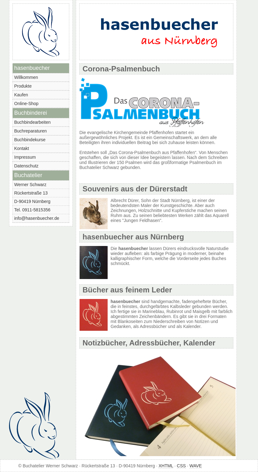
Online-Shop (26, 103)
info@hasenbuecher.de (36, 218)
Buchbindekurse (30, 139)
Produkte (23, 86)
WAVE (195, 465)
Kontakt (21, 148)
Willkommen (26, 77)
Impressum (25, 157)
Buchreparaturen (30, 130)
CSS (181, 465)
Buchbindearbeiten (32, 122)
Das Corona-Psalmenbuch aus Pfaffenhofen (152, 152)
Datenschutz (26, 165)
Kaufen (21, 94)
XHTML (165, 465)
